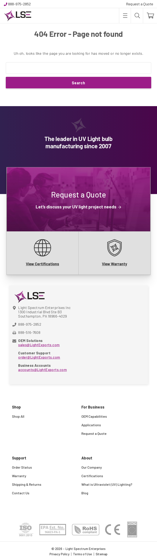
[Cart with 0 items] (150, 15)
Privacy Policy (59, 554)
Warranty (19, 476)
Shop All (18, 416)
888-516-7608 (29, 332)
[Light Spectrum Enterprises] (17, 15)
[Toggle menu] (125, 15)
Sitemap (102, 554)
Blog (84, 493)
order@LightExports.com (39, 357)
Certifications (92, 476)
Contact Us (20, 493)
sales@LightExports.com (39, 345)
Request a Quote (139, 3)
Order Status (22, 467)
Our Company (91, 467)
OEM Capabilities (94, 416)
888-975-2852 (19, 3)
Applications (91, 425)
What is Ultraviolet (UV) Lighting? (106, 484)
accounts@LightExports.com (42, 369)
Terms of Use (82, 554)
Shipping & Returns (26, 484)
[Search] (137, 15)
